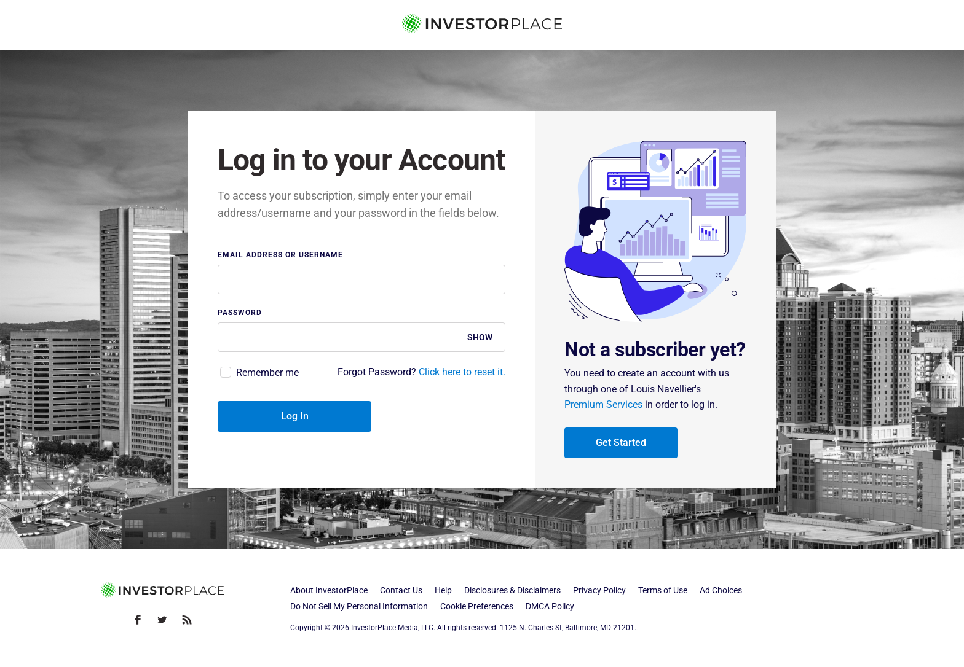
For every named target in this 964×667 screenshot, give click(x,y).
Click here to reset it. (462, 372)
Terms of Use (662, 590)
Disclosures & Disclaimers (512, 590)
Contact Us (401, 590)
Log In (295, 416)
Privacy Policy (599, 590)
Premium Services (603, 404)
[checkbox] (258, 373)
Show (479, 337)
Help (443, 590)
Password (240, 313)
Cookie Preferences (476, 606)
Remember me (267, 372)
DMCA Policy (550, 606)
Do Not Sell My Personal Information (359, 606)
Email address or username (280, 255)
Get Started (621, 442)
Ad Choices (721, 590)
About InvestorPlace (329, 590)
